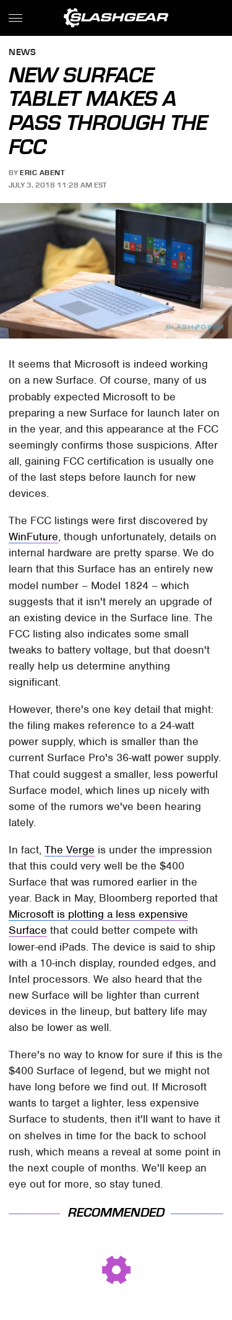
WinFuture (33, 536)
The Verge (70, 849)
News (22, 53)
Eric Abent (42, 172)
